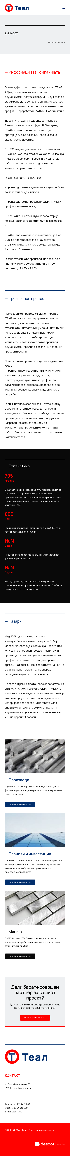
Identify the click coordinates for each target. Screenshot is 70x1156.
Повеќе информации (20, 804)
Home (51, 42)
